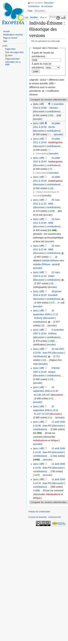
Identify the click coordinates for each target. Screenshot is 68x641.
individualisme (40, 440)
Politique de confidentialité (39, 512)
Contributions (34, 6)
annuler (38, 119)
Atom (10, 55)
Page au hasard (10, 38)
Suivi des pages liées (14, 52)
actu (36, 123)
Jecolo (51, 127)
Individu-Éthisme (41, 264)
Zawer (51, 276)
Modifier (34, 17)
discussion (39, 111)
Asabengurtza (55, 142)
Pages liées (10, 49)
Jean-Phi (46, 352)
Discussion (49, 3)
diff (41, 104)
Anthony (38, 318)
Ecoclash (53, 295)
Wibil (50, 203)
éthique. (55, 440)
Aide (63, 18)
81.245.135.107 (42, 394)
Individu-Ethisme (50, 260)
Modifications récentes (13, 35)
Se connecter (47, 6)
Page (30, 10)
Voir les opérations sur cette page (45, 41)
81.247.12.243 (41, 414)
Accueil (6, 31)
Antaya (51, 372)
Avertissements (54, 517)
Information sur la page (12, 63)
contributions (53, 111)
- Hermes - (53, 108)
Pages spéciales (12, 59)
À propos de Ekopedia (37, 517)
